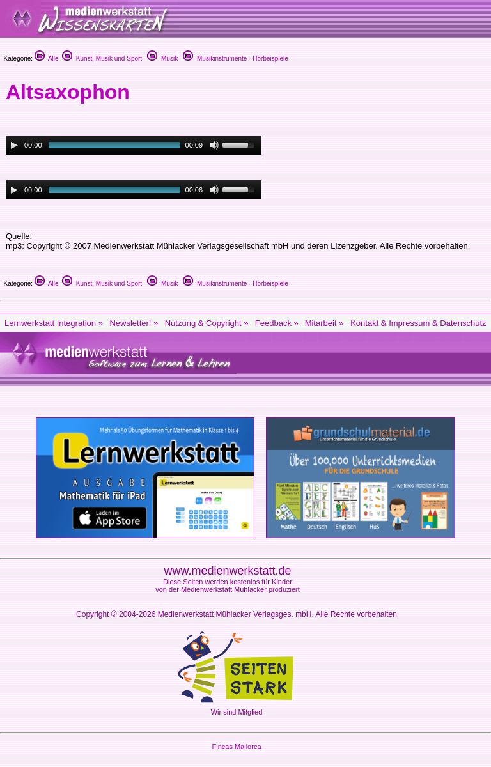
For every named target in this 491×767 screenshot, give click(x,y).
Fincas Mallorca (236, 746)
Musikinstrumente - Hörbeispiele (235, 58)
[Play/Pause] (14, 145)
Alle (47, 58)
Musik (162, 58)
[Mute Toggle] (214, 145)
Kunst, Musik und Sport (102, 58)
